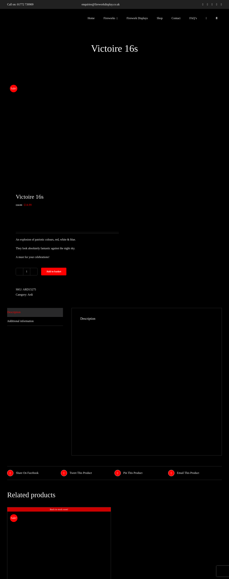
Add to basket (53, 271)
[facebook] (202, 4)
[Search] (216, 18)
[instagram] (212, 4)
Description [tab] (14, 312)
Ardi (30, 294)
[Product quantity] (26, 271)
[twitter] (207, 4)
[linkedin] (221, 4)
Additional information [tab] (20, 321)
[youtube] (216, 4)
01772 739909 (25, 4)
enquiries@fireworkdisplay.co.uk (101, 4)
